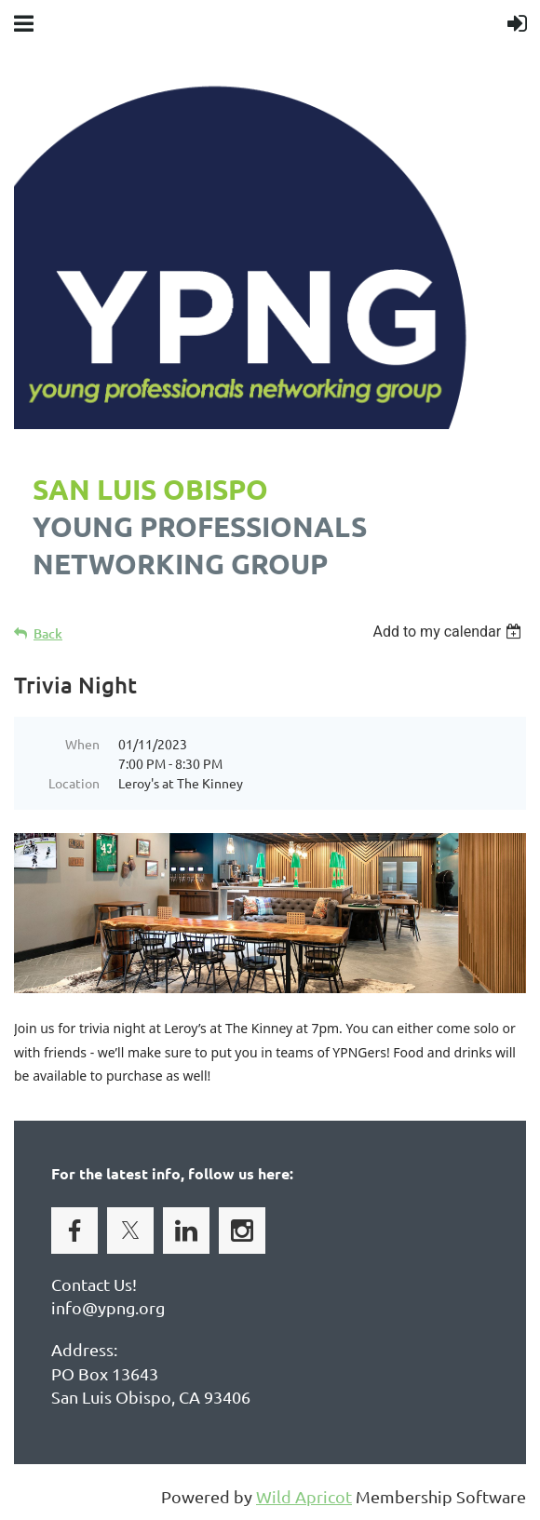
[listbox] (449, 631)
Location (74, 782)
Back (48, 633)
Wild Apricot (304, 1496)
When (82, 743)
